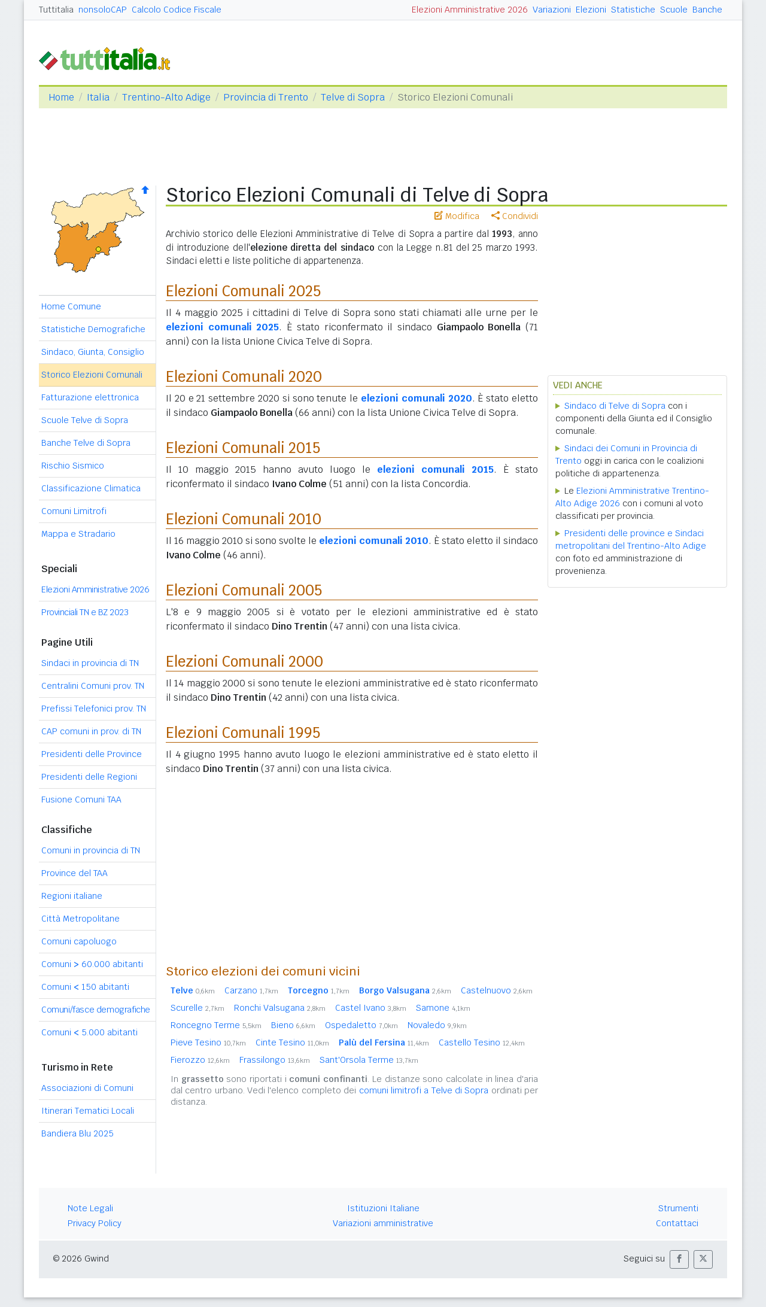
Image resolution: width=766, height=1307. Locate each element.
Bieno (293, 1025)
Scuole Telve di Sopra (84, 420)
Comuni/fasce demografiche (95, 1009)
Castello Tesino (482, 1042)
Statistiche (633, 9)
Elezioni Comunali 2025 (243, 291)
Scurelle (197, 1007)
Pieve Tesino (208, 1042)
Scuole (674, 9)
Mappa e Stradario (78, 533)
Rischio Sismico (72, 465)
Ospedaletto (361, 1025)
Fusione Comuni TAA (81, 799)
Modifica (456, 216)
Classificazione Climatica (91, 488)
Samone (443, 1007)
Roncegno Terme (216, 1025)
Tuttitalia (56, 9)
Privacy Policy (94, 1223)
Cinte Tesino (292, 1042)
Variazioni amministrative (383, 1223)
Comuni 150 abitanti (85, 986)
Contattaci (677, 1223)
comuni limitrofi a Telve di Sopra (424, 1090)
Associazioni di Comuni (87, 1088)
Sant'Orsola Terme (369, 1059)
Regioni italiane (71, 895)
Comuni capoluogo (79, 941)
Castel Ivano (370, 1007)
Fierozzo (200, 1059)
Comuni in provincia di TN (90, 850)
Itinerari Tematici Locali (87, 1110)
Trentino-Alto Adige (166, 97)
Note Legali (90, 1208)
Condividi (514, 216)
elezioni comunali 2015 (435, 469)
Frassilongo (274, 1059)
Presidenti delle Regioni (89, 776)
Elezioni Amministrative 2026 (470, 9)
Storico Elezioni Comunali (91, 374)
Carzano (251, 990)
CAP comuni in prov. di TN (91, 731)
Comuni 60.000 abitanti (92, 964)
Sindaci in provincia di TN (90, 663)
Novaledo (437, 1025)
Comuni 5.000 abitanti (89, 1032)
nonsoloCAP (102, 9)
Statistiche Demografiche (93, 329)
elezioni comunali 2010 (373, 540)
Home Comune (71, 306)
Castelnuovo (497, 990)
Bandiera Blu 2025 (77, 1133)
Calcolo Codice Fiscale (176, 9)
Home (61, 97)
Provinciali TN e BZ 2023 (84, 612)
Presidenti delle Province (91, 754)
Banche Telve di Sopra (85, 442)
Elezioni (591, 9)
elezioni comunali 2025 (222, 327)
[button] (679, 1259)
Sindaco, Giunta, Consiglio (92, 351)
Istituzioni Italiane (383, 1208)
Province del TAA (74, 873)
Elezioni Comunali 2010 (243, 519)
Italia (98, 97)
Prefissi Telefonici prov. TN (93, 708)
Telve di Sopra (353, 97)
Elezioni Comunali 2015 (243, 448)
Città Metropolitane (80, 918)
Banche (707, 9)
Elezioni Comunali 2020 (244, 376)
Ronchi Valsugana (280, 1007)
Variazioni (552, 9)
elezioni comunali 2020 (416, 398)
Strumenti (678, 1208)
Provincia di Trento (265, 97)
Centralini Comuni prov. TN (92, 685)
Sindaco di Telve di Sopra (614, 405)
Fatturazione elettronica (90, 397)
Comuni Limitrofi (74, 511)
